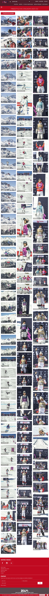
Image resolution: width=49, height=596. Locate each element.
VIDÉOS (20, 4)
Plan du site (3, 571)
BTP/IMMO (45, 4)
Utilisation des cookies (5, 568)
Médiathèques (38, 4)
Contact (2, 573)
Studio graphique (28, 4)
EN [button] (29, 1)
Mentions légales (4, 570)
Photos (16, 4)
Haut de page (3, 567)
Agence (36, 1)
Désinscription (3, 585)
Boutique (41, 1)
